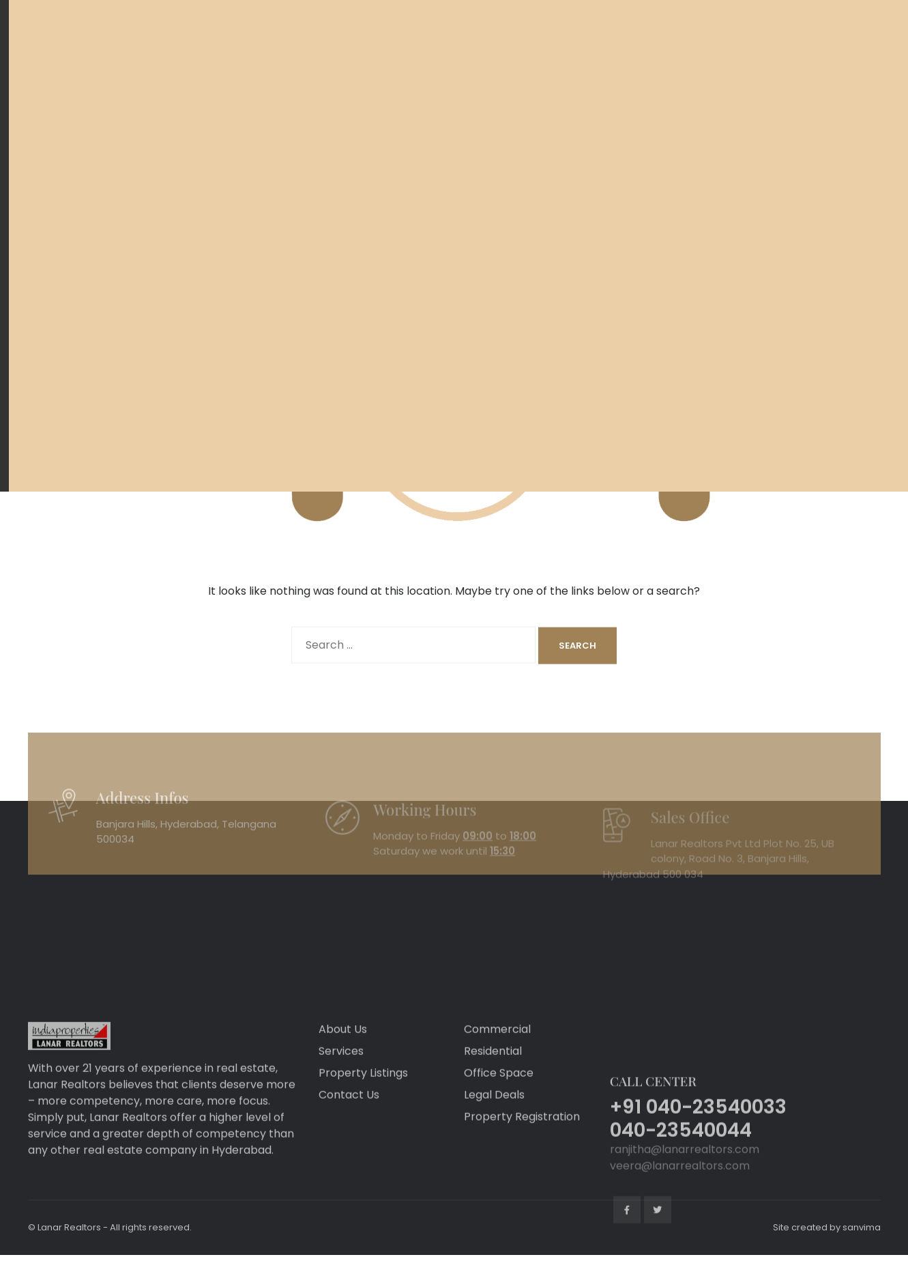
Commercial (497, 1078)
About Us (343, 1078)
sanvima (862, 1227)
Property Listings (363, 1122)
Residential (493, 1100)
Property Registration (522, 1166)
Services (341, 1100)
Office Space (498, 1122)
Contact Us (349, 1144)
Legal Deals (494, 1144)
